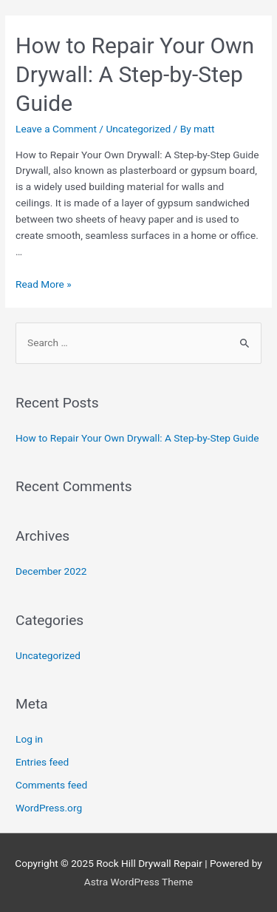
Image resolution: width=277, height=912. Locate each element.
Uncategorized (138, 129)
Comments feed (51, 785)
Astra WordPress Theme (138, 882)
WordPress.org (49, 808)
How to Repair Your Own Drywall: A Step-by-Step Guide (135, 74)
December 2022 (51, 571)
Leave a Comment (56, 129)
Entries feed (42, 762)
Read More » (44, 284)
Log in (29, 739)
